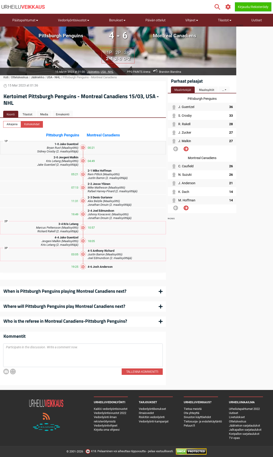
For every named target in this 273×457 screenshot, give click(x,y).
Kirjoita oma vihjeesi (107, 429)
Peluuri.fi (189, 425)
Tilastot (224, 20)
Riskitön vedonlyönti (152, 417)
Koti (5, 77)
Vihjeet (191, 20)
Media (44, 114)
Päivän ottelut (155, 20)
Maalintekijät (182, 89)
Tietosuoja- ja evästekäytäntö (203, 421)
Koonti (11, 114)
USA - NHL (107, 71)
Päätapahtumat (25, 20)
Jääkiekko (93, 71)
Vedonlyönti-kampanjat (153, 421)
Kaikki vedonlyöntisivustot (110, 409)
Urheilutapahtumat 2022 (244, 409)
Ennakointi (62, 114)
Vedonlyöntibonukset (152, 409)
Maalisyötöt (206, 89)
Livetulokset (237, 417)
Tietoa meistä (193, 409)
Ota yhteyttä (191, 413)
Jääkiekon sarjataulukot (244, 425)
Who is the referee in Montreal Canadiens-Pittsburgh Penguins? (65, 320)
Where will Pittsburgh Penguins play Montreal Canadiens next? (64, 306)
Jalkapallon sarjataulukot (245, 429)
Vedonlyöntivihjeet (105, 425)
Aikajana (12, 124)
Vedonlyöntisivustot (73, 20)
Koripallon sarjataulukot (244, 433)
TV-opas (234, 438)
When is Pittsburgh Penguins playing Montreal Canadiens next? (64, 291)
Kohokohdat (31, 124)
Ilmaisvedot (146, 413)
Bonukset (117, 20)
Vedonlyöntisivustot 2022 (110, 413)
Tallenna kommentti (142, 371)
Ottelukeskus (19, 77)
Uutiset (256, 20)
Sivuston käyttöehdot (197, 417)
